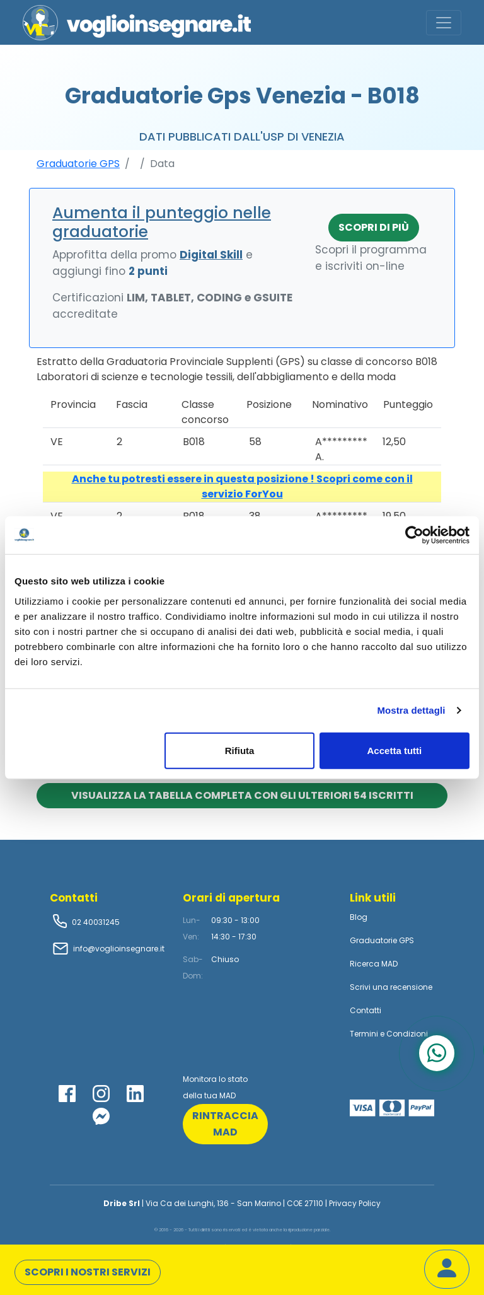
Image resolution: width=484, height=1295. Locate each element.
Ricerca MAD (374, 963)
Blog (358, 917)
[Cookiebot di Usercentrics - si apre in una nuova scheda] (414, 535)
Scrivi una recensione (391, 987)
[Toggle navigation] (443, 22)
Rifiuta (240, 750)
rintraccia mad (225, 1123)
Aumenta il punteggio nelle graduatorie (161, 222)
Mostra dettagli (411, 710)
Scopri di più (373, 227)
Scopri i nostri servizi (88, 1272)
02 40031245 (95, 922)
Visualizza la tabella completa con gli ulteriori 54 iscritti (242, 795)
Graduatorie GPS (78, 163)
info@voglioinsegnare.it (118, 948)
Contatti (365, 1010)
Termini (364, 1033)
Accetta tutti (394, 750)
